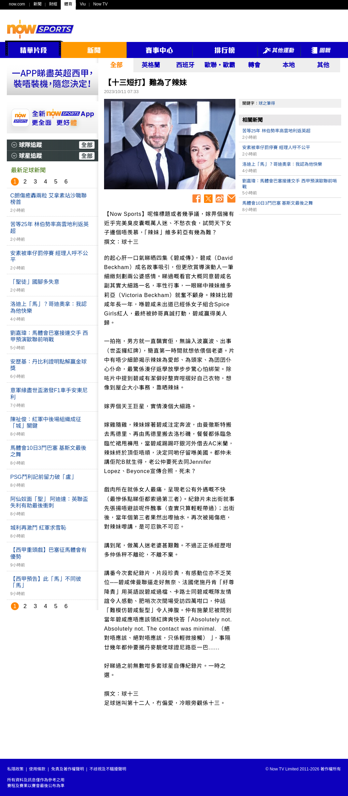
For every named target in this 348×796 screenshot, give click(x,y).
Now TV (100, 4)
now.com (17, 4)
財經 (53, 4)
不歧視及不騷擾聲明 (107, 769)
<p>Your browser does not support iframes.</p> (290, 265)
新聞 (37, 4)
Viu (83, 4)
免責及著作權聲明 (67, 769)
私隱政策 (15, 769)
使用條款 (37, 769)
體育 (68, 4)
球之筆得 (267, 103)
